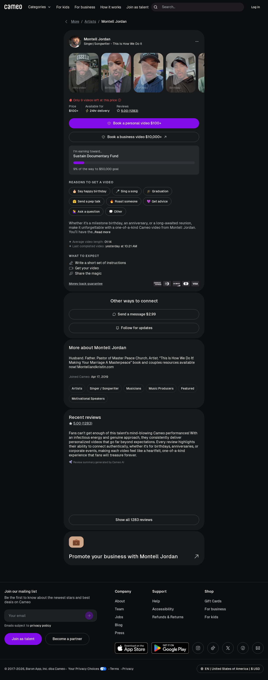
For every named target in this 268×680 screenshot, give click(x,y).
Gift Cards (213, 601)
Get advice (157, 201)
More (75, 21)
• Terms (113, 669)
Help (156, 601)
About (120, 601)
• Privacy (127, 669)
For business (215, 609)
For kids (211, 617)
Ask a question (86, 211)
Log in (255, 7)
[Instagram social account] (198, 648)
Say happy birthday (89, 191)
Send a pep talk (86, 201)
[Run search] (155, 7)
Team (119, 609)
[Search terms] (197, 7)
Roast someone (123, 201)
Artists (90, 21)
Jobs (119, 617)
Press (119, 633)
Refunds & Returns (168, 617)
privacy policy (40, 625)
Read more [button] (102, 232)
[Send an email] (258, 648)
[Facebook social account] (243, 648)
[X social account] (228, 648)
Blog (119, 625)
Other (115, 211)
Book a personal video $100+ (134, 123)
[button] (197, 41)
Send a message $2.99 (134, 314)
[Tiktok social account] (213, 648)
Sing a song (126, 191)
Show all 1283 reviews (134, 520)
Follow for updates (134, 328)
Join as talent (23, 639)
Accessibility (163, 609)
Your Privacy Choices (83, 669)
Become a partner (67, 639)
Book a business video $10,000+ (134, 137)
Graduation (157, 191)
